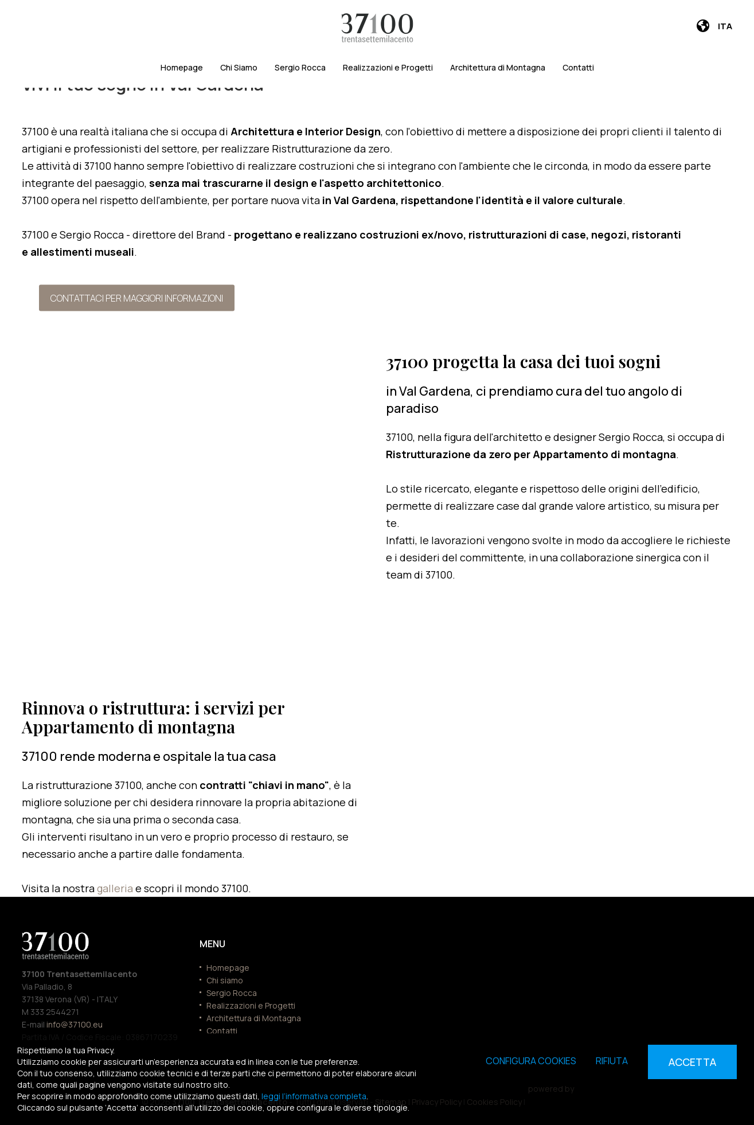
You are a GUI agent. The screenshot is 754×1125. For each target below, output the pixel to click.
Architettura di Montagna (497, 67)
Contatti (578, 67)
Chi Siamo (238, 67)
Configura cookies (531, 1060)
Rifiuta (612, 1060)
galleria (116, 888)
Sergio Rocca (300, 67)
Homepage (182, 67)
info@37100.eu (74, 1024)
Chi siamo (224, 980)
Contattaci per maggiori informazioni (136, 297)
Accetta (692, 1062)
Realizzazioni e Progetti (388, 67)
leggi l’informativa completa (313, 1096)
